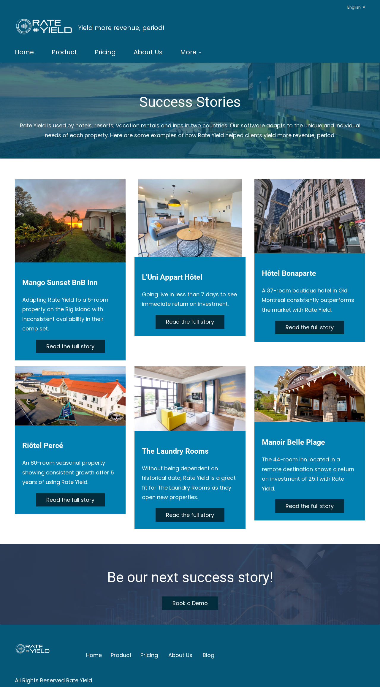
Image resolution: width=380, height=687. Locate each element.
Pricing (149, 654)
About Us (180, 654)
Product (121, 654)
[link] (32, 635)
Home (94, 654)
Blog (208, 654)
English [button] (354, 7)
